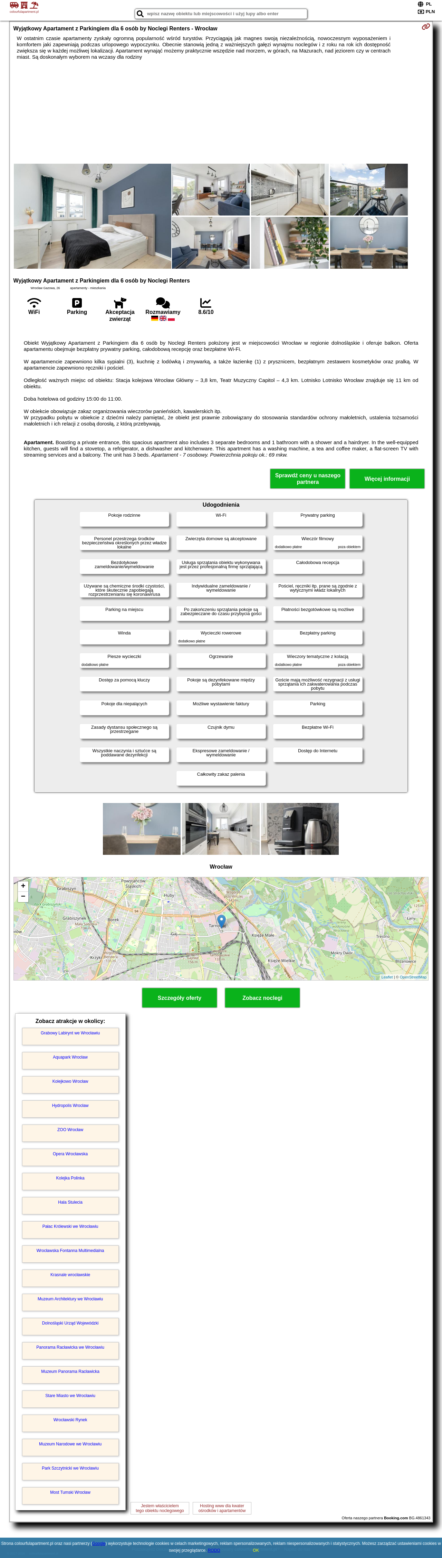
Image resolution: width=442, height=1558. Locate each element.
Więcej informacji (387, 479)
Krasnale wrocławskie (70, 1274)
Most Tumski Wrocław (70, 1492)
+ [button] (23, 886)
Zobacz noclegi (262, 998)
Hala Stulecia (70, 1202)
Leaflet (387, 977)
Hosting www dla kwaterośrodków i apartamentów (222, 1508)
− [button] (23, 897)
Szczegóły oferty (179, 998)
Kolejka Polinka (70, 1178)
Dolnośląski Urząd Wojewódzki (70, 1323)
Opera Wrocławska (70, 1153)
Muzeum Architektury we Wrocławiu (70, 1299)
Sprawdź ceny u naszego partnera (307, 478)
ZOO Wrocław (70, 1129)
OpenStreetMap (413, 977)
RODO (214, 1550)
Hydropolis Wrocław (70, 1105)
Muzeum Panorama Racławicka (70, 1371)
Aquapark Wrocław (70, 1057)
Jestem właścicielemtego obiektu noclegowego (160, 1508)
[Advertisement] (221, 112)
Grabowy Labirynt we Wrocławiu (70, 1033)
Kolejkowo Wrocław (70, 1081)
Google (99, 1543)
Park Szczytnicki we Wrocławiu (70, 1468)
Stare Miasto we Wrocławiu (70, 1395)
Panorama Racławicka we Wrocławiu (70, 1347)
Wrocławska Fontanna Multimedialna (70, 1250)
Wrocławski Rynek (70, 1419)
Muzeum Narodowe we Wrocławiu (70, 1444)
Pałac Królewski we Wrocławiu (70, 1226)
